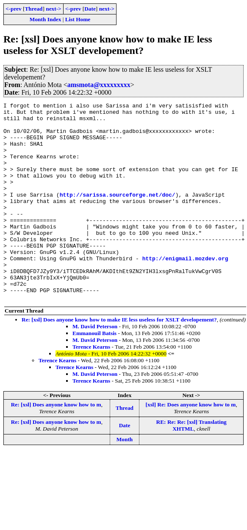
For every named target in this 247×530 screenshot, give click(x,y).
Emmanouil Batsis (94, 372)
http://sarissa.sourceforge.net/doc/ (117, 213)
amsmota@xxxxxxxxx (98, 84)
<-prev (14, 9)
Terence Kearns (91, 386)
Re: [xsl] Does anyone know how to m (56, 444)
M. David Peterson (94, 366)
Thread (33, 9)
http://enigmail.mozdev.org (185, 290)
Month (125, 479)
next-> (53, 9)
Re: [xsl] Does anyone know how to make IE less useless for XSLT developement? (119, 359)
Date (90, 9)
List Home (78, 19)
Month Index (45, 19)
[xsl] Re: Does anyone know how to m (191, 444)
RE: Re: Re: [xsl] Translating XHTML (191, 464)
